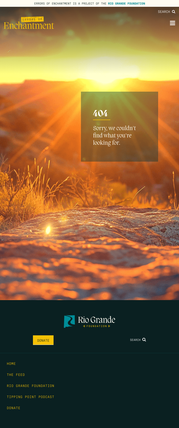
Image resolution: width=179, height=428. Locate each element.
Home (11, 363)
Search (166, 11)
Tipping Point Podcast (30, 396)
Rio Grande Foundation (126, 3)
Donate (43, 340)
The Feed (16, 374)
